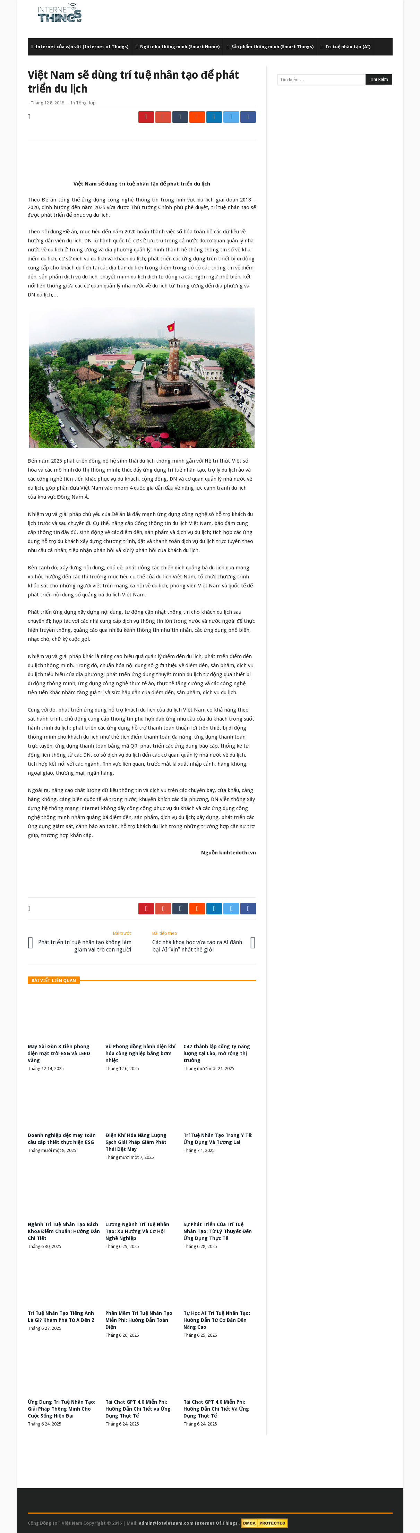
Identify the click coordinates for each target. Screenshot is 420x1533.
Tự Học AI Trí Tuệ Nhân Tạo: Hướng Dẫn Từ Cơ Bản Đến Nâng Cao (216, 1320)
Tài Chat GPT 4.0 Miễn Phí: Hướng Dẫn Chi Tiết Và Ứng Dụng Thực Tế (216, 1409)
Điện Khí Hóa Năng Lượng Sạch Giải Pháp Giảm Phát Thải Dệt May (135, 1142)
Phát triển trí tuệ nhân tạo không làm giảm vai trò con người (84, 941)
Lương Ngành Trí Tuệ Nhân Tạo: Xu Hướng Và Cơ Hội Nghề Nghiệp (137, 1231)
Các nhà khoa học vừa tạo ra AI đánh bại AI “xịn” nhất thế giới (199, 941)
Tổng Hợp (86, 102)
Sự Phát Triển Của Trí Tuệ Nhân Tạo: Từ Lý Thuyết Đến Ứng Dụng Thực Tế (217, 1231)
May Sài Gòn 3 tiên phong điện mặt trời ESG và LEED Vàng (59, 1053)
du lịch (101, 215)
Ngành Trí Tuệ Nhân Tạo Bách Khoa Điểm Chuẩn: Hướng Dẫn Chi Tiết (64, 1231)
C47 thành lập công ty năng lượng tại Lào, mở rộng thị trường (216, 1053)
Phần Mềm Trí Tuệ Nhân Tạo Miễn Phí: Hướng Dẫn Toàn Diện (138, 1320)
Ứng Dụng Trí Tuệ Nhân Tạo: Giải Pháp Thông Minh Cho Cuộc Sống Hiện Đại (61, 1409)
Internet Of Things (217, 1523)
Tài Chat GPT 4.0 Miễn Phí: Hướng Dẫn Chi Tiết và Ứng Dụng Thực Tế (138, 1409)
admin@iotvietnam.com (166, 1523)
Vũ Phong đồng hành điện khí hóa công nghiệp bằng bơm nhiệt (140, 1053)
